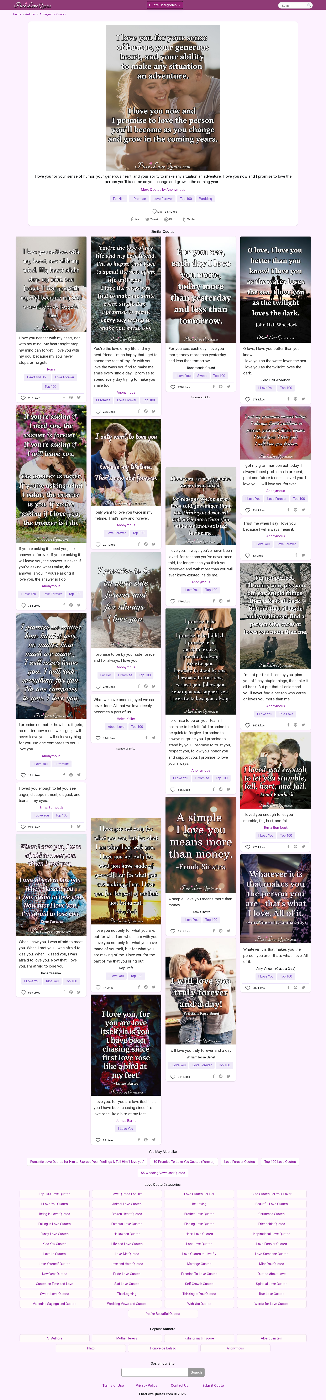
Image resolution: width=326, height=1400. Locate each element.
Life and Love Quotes (127, 1244)
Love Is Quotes (54, 1254)
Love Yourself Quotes (54, 1264)
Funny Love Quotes (55, 1234)
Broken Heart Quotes (127, 1214)
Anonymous (126, 392)
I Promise (139, 199)
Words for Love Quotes (271, 1304)
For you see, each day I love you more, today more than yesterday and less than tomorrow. (197, 354)
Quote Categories (164, 6)
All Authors (54, 1338)
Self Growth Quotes (199, 1284)
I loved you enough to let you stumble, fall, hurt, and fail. (268, 817)
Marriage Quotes (199, 1264)
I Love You (183, 376)
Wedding (205, 199)
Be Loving (199, 1204)
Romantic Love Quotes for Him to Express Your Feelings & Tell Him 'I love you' (87, 1162)
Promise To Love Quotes (199, 1274)
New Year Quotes (54, 1274)
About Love (116, 727)
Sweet (202, 376)
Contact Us (179, 1385)
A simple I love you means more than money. (200, 902)
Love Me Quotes (127, 1254)
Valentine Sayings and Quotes (54, 1304)
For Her (105, 675)
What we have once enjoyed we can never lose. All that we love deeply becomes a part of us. (124, 705)
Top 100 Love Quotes (280, 1162)
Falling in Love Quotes (54, 1224)
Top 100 (186, 199)
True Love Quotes (271, 1294)
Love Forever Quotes (239, 1162)
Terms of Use (113, 1385)
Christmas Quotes (271, 1214)
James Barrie (126, 1121)
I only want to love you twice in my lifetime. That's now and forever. (123, 515)
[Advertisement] (200, 431)
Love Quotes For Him (126, 1194)
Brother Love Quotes (199, 1214)
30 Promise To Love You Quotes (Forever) (184, 1162)
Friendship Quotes (271, 1224)
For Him (118, 199)
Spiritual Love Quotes (271, 1284)
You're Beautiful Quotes (163, 1314)
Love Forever (163, 199)
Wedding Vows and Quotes (127, 1304)
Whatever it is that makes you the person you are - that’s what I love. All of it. (275, 955)
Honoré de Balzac (163, 1348)
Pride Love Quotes (127, 1274)
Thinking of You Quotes (199, 1294)
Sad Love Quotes (127, 1284)
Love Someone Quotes (271, 1254)
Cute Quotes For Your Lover (271, 1194)
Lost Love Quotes (199, 1244)
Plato (91, 1348)
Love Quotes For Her (199, 1194)
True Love (286, 714)
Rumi (51, 369)
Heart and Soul (37, 377)
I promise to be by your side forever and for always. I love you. (125, 657)
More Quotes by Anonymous (163, 189)
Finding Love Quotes (199, 1224)
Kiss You (52, 981)
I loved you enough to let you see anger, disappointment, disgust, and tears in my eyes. (49, 794)
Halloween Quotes (127, 1234)
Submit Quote (213, 1385)
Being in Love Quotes (54, 1214)
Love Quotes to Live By (199, 1254)
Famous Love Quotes (126, 1224)
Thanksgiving (126, 1294)
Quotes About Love (272, 1274)
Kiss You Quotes (54, 1244)
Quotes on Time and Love (54, 1284)
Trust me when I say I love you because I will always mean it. (269, 526)
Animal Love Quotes (127, 1204)
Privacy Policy (146, 1385)
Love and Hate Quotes (127, 1264)
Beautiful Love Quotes (271, 1204)
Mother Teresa (126, 1338)
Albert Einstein (271, 1338)
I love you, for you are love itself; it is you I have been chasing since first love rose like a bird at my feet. (125, 1107)
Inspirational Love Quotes (271, 1234)
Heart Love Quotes (199, 1234)
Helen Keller (126, 719)
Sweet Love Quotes (54, 1294)
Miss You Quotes (271, 1264)
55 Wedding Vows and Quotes (163, 1173)
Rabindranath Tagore (199, 1338)
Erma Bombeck (276, 827)
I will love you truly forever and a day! (200, 1050)
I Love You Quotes (54, 1204)
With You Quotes (199, 1304)
